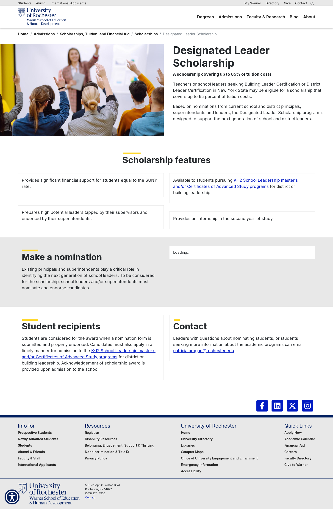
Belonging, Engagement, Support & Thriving (119, 445)
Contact (301, 3)
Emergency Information (199, 465)
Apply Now (293, 432)
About (309, 16)
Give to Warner (296, 465)
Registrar (92, 432)
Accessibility (191, 471)
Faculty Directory (297, 458)
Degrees (205, 16)
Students (24, 3)
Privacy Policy (96, 458)
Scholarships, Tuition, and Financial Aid (95, 34)
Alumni (41, 3)
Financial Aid (294, 445)
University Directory (197, 439)
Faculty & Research (266, 16)
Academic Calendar (299, 439)
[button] (313, 3)
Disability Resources (101, 439)
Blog (294, 16)
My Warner (252, 3)
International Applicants (68, 3)
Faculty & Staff (29, 458)
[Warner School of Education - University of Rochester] (42, 16)
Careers (290, 452)
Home (23, 34)
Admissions (230, 16)
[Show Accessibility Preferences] (12, 497)
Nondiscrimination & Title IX (107, 452)
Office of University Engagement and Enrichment (219, 458)
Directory (272, 3)
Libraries (188, 445)
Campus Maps (192, 452)
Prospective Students (35, 432)
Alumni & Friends (31, 452)
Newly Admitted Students (38, 439)
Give (287, 3)
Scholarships (146, 34)
